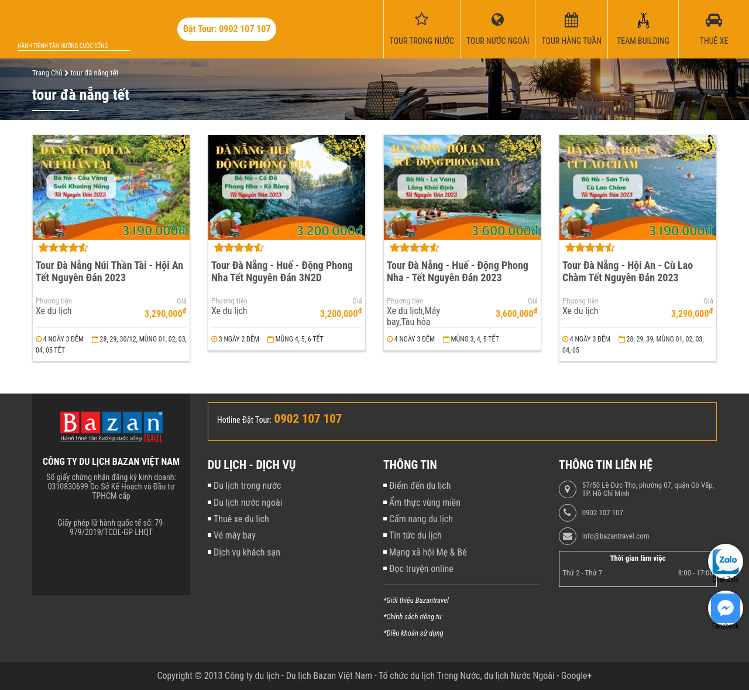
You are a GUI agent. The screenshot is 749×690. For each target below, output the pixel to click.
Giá (182, 301)
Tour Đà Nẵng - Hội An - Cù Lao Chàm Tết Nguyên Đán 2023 (627, 271)
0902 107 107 (602, 513)
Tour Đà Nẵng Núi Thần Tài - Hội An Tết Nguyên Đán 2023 (109, 271)
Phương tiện (54, 301)
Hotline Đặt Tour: (244, 420)
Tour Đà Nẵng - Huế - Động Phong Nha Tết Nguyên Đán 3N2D (282, 271)
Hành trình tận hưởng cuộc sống (63, 46)
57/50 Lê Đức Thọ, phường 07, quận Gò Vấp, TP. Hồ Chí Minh (648, 489)
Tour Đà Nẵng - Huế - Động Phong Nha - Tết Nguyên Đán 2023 (457, 271)
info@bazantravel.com (616, 536)
